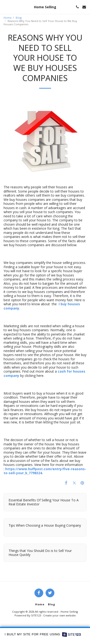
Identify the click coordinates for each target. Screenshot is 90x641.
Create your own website (59, 615)
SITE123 (36, 615)
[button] (5, 7)
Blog (19, 17)
